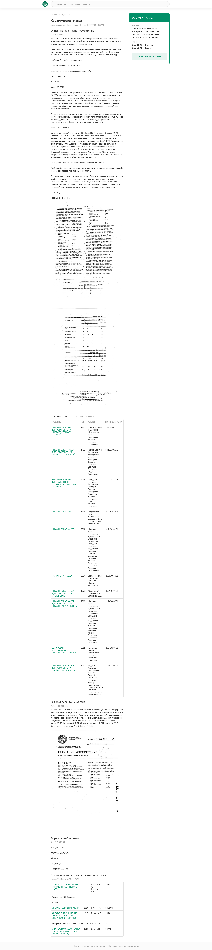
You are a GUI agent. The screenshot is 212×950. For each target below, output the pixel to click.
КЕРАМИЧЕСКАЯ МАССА (63, 511)
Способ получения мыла (65, 908)
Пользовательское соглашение (123, 946)
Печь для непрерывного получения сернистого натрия (65, 886)
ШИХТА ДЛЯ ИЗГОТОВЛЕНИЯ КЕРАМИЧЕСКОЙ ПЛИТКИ (64, 650)
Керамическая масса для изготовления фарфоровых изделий (64, 452)
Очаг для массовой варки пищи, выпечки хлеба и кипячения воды (66, 931)
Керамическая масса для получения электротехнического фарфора (64, 483)
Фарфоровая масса (62, 576)
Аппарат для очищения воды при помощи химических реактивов (64, 915)
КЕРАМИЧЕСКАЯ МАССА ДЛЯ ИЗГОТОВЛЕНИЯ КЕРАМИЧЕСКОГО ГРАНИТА (64, 603)
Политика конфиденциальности (89, 946)
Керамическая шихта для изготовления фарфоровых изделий (64, 667)
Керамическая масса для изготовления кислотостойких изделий (63, 431)
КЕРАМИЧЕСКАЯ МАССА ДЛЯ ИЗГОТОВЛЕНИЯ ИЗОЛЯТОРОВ (63, 593)
